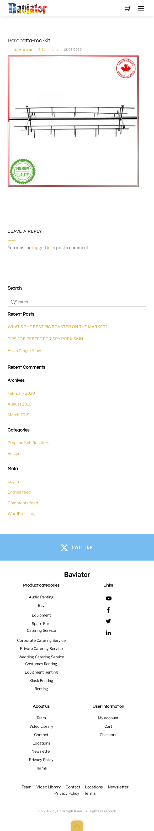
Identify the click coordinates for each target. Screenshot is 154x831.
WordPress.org (22, 513)
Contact (41, 734)
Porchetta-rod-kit (29, 41)
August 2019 (19, 404)
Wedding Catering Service (41, 657)
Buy (41, 605)
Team (41, 718)
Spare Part (41, 623)
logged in (41, 247)
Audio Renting (41, 597)
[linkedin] (108, 632)
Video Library (41, 726)
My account (108, 718)
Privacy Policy (41, 759)
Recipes (15, 453)
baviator (23, 50)
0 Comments (48, 50)
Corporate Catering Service (41, 640)
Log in (13, 481)
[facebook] (108, 609)
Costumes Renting (41, 663)
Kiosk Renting (41, 680)
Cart (108, 726)
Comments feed (23, 502)
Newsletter (41, 751)
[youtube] (108, 597)
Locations (41, 743)
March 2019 (19, 414)
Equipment (41, 615)
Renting (41, 688)
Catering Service (41, 630)
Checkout (108, 734)
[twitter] (108, 620)
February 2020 (21, 393)
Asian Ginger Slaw (24, 350)
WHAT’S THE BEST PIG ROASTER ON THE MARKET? (58, 326)
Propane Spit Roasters (28, 442)
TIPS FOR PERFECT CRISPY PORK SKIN (45, 338)
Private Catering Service (41, 648)
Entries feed (19, 492)
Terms (41, 768)
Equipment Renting (41, 672)
